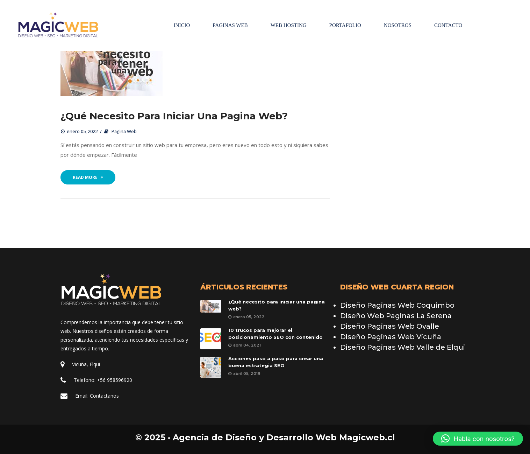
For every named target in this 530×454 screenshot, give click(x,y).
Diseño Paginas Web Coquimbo (397, 305)
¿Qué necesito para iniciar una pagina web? (174, 116)
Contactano (104, 395)
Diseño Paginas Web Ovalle (389, 326)
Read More (88, 178)
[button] (478, 439)
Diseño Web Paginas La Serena (396, 316)
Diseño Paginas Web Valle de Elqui (402, 347)
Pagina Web (124, 131)
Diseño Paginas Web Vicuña (390, 337)
